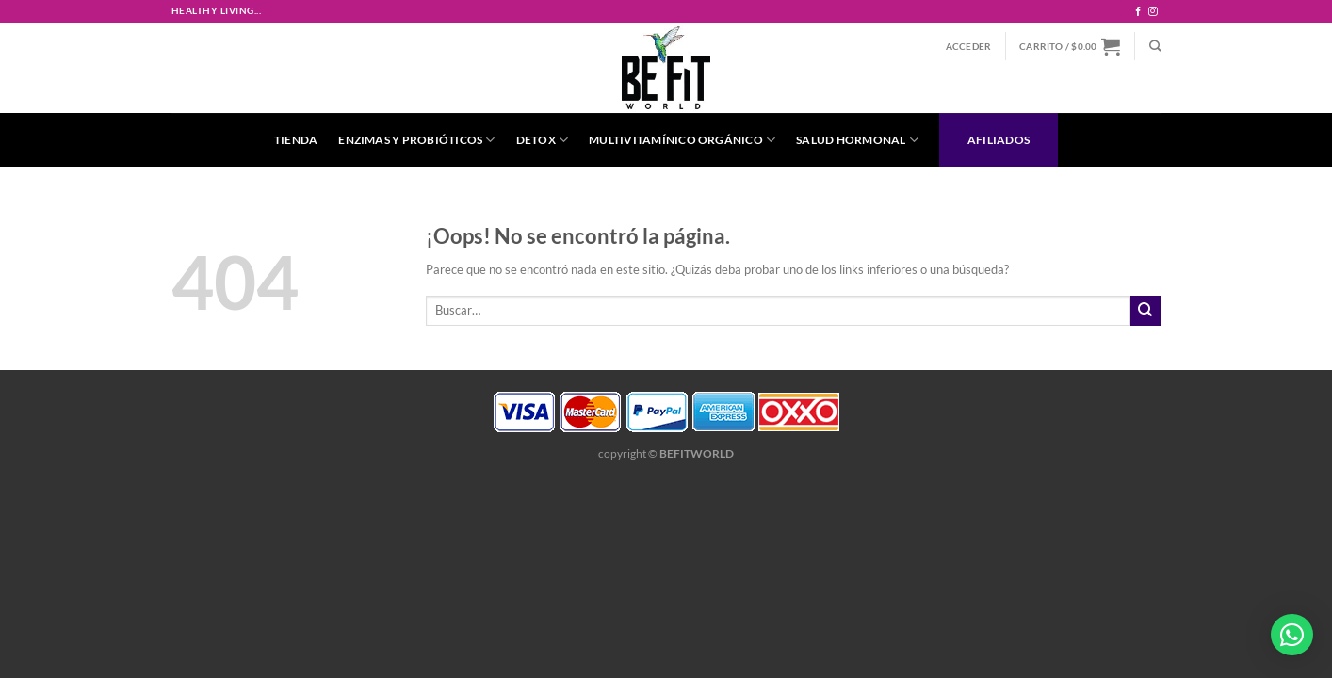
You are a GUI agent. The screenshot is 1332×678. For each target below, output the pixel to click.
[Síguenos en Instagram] (1153, 12)
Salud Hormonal (857, 140)
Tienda (295, 139)
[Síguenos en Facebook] (1138, 12)
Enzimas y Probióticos (416, 140)
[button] (1292, 634)
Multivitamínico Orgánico (682, 140)
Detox (542, 140)
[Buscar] (1155, 46)
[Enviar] (1145, 311)
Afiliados (998, 139)
